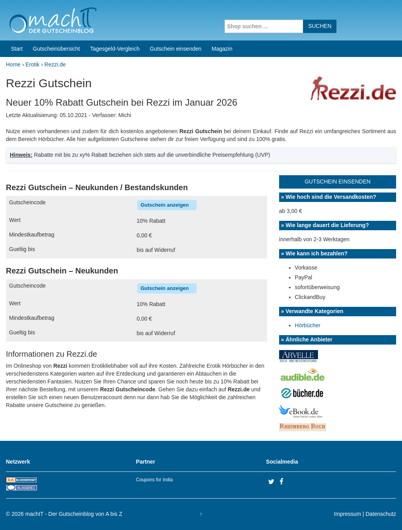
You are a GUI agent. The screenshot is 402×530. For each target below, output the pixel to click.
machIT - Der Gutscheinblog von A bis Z (73, 514)
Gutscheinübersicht (56, 49)
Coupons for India (154, 479)
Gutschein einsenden (176, 49)
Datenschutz (380, 514)
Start (17, 49)
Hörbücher (307, 325)
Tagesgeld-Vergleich (114, 49)
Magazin (222, 49)
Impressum (347, 514)
